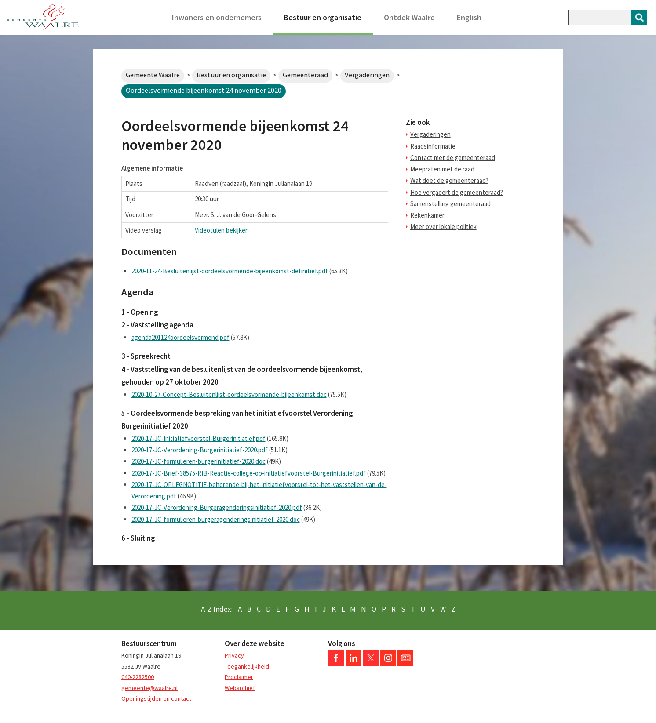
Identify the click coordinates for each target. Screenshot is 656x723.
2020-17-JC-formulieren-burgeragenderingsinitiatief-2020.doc (215, 519)
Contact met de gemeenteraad (452, 157)
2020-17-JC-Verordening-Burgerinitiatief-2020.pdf (199, 450)
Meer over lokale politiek (443, 226)
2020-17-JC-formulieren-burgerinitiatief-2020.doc (198, 461)
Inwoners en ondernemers (217, 17)
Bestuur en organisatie (322, 17)
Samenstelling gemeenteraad (450, 204)
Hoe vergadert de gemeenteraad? (456, 192)
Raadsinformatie (433, 146)
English (469, 17)
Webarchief (240, 688)
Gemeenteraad (305, 75)
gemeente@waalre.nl (149, 688)
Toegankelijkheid (247, 666)
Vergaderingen (367, 75)
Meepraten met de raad (442, 169)
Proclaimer (239, 677)
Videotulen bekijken (222, 230)
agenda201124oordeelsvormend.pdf (180, 337)
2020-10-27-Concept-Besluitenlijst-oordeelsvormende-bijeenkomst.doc (229, 394)
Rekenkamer (427, 215)
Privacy (234, 655)
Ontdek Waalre (409, 17)
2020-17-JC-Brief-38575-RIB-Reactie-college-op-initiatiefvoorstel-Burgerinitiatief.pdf (248, 473)
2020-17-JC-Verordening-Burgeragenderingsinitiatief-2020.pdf (216, 507)
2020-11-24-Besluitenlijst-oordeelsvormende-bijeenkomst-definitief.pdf (229, 271)
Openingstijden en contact (156, 698)
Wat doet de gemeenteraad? (449, 180)
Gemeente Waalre (153, 75)
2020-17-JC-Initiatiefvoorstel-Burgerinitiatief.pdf (198, 438)
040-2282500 (137, 677)
